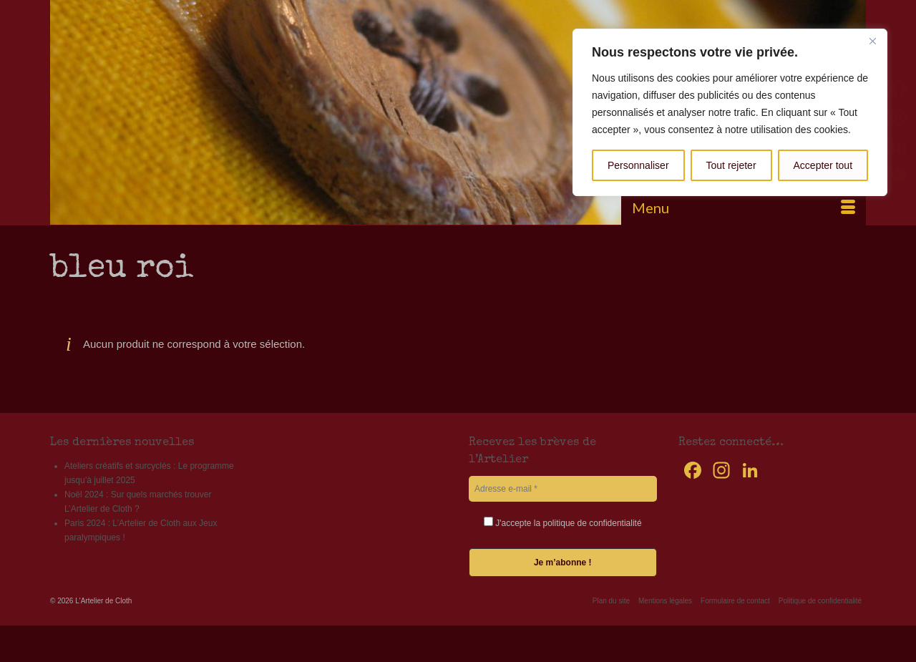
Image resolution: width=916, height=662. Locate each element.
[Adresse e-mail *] (563, 489)
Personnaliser (638, 165)
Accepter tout (823, 165)
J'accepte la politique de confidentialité (563, 522)
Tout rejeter (731, 165)
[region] (729, 112)
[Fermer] (872, 40)
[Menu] (743, 207)
